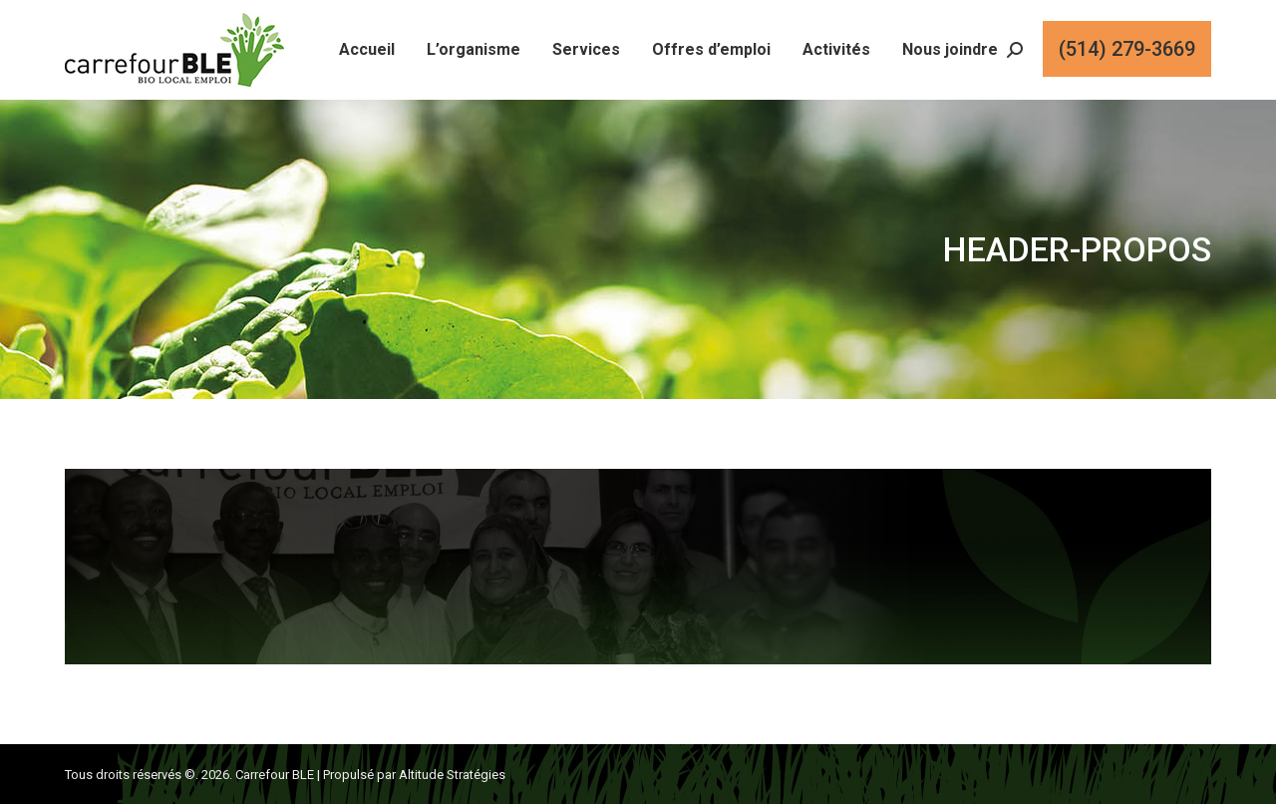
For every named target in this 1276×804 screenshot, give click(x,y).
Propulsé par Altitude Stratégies (414, 774)
